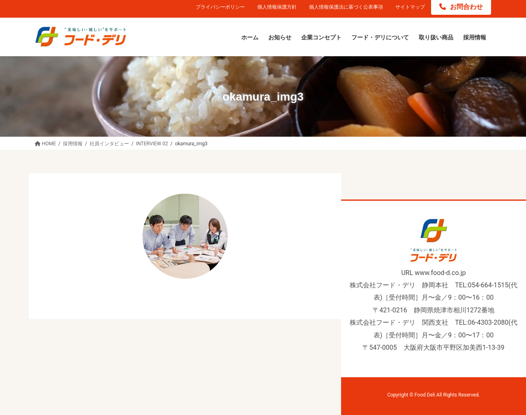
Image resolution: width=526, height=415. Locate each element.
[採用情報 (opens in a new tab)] (474, 38)
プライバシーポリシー (220, 7)
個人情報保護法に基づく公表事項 (346, 7)
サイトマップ (410, 7)
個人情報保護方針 (277, 7)
